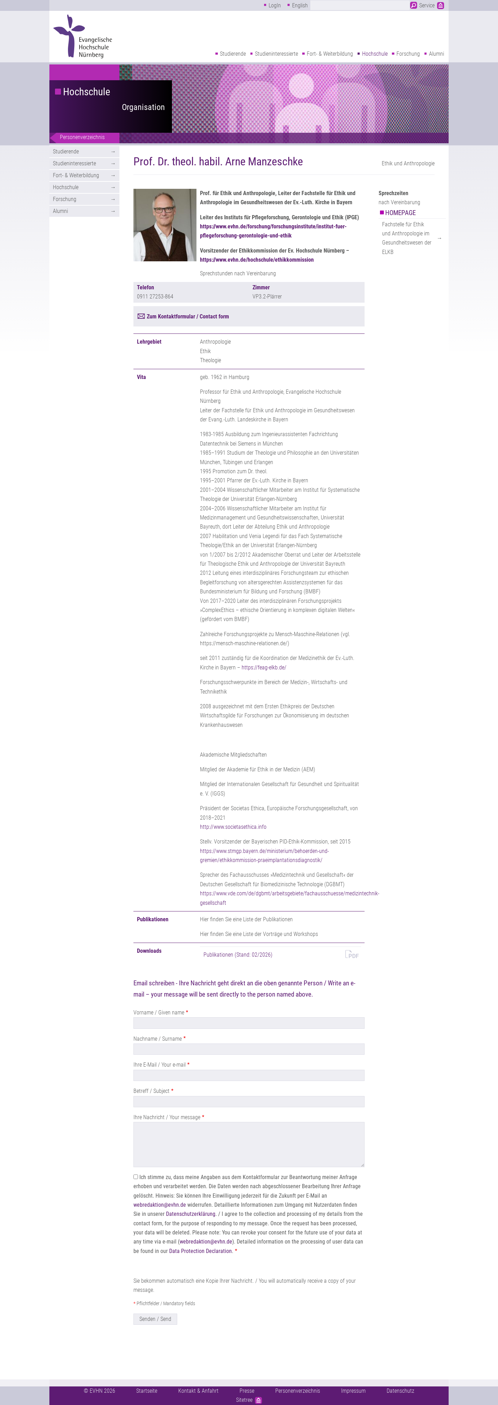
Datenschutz (400, 1390)
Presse (247, 1390)
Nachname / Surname (157, 1038)
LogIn (275, 5)
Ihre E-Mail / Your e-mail (159, 1064)
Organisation (143, 107)
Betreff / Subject (151, 1091)
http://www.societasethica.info (233, 827)
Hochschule (375, 53)
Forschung (408, 53)
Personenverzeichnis (82, 137)
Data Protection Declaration (200, 1251)
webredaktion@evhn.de (159, 1204)
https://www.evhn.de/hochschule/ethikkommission (257, 259)
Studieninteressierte (276, 53)
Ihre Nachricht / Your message (166, 1117)
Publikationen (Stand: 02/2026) (237, 954)
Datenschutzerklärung (190, 1214)
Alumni (436, 53)
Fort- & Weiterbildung (330, 53)
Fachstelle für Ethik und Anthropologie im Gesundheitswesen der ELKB (406, 238)
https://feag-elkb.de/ (264, 667)
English (300, 5)
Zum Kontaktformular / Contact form (188, 316)
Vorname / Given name (158, 1012)
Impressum (353, 1390)
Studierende (233, 53)
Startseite (146, 1390)
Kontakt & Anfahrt (198, 1390)
